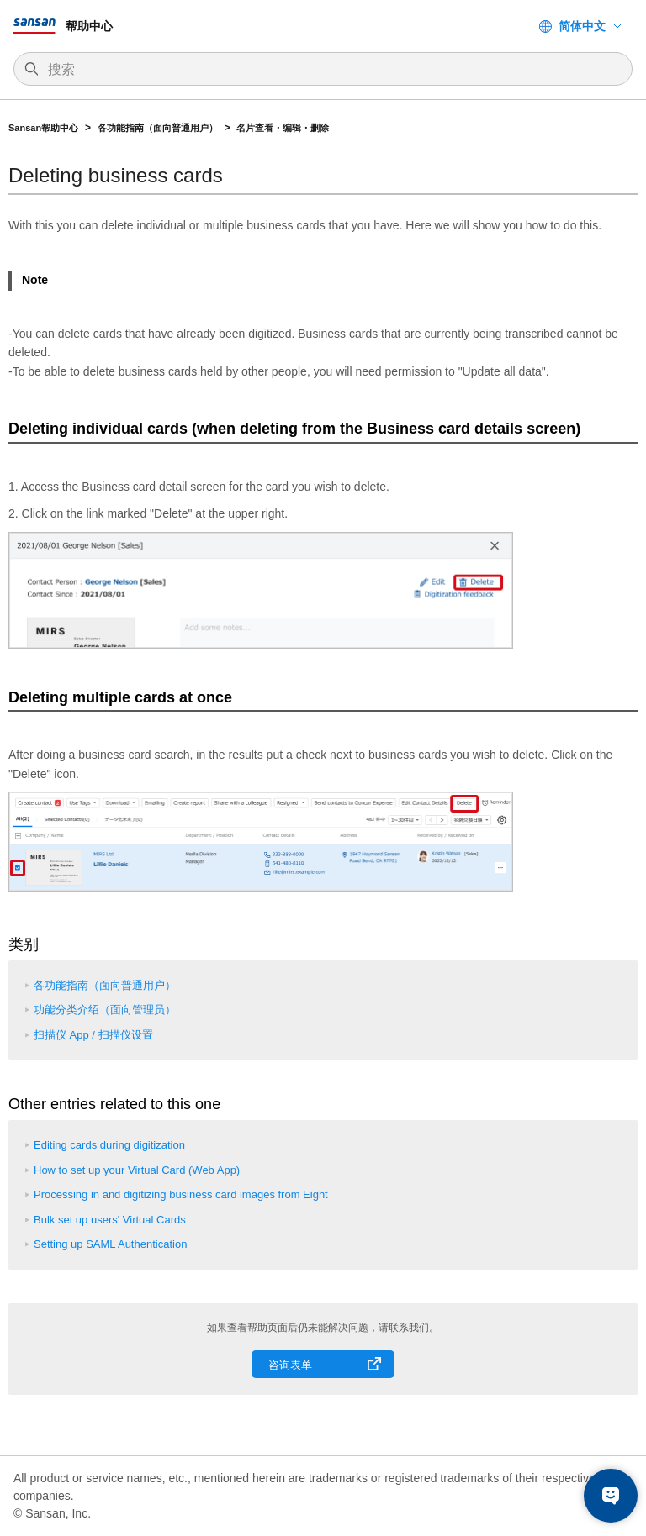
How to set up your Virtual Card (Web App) (137, 1170)
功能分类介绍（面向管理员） (105, 1009)
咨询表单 (290, 1365)
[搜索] (331, 69)
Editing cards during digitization (109, 1145)
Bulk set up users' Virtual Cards (110, 1219)
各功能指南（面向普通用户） (158, 128)
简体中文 (582, 26)
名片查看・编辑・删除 (282, 128)
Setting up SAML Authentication (110, 1244)
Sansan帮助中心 (43, 128)
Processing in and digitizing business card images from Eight (181, 1194)
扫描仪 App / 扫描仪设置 (93, 1034)
